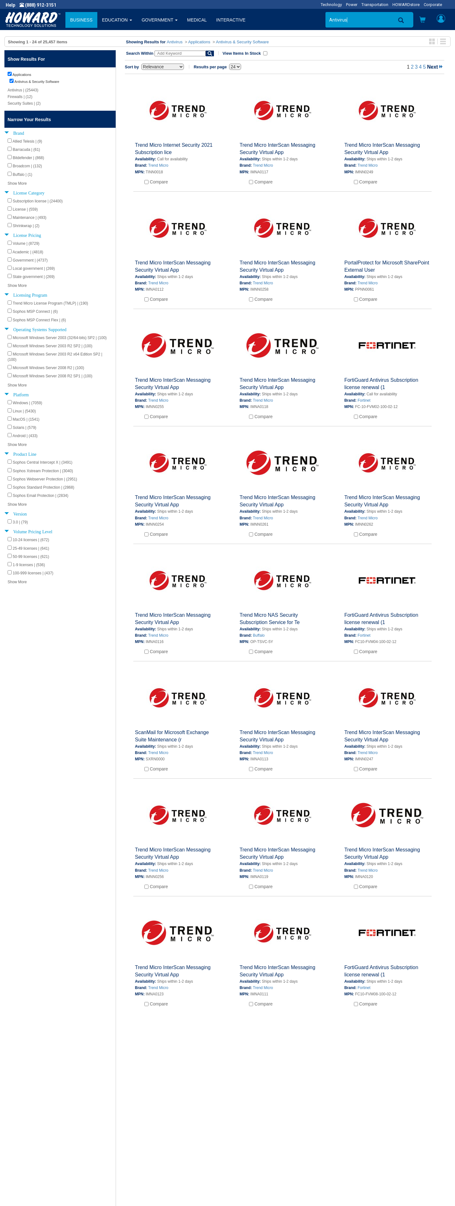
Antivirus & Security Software (242, 42)
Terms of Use (23, 1151)
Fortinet (364, 400)
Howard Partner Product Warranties (156, 1145)
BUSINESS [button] (81, 19)
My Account (244, 1132)
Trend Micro (158, 165)
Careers (18, 1138)
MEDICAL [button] (197, 19)
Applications (199, 42)
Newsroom (21, 1132)
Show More (17, 183)
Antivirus (175, 42)
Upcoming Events (138, 1151)
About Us (19, 1126)
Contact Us (243, 1126)
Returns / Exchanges (253, 1145)
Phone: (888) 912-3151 (366, 1145)
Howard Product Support (145, 1126)
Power (351, 4)
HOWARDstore (406, 4)
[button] (422, 20)
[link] (344, 1190)
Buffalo (258, 635)
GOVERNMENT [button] (160, 19)
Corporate (433, 4)
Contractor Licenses (30, 1157)
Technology (331, 4)
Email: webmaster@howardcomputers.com (386, 1157)
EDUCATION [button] (117, 19)
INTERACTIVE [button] (231, 19)
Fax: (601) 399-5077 (363, 1151)
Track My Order (247, 1138)
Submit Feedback (138, 1132)
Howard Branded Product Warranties (157, 1138)
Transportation (374, 4)
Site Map (241, 1151)
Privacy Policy (23, 1145)
